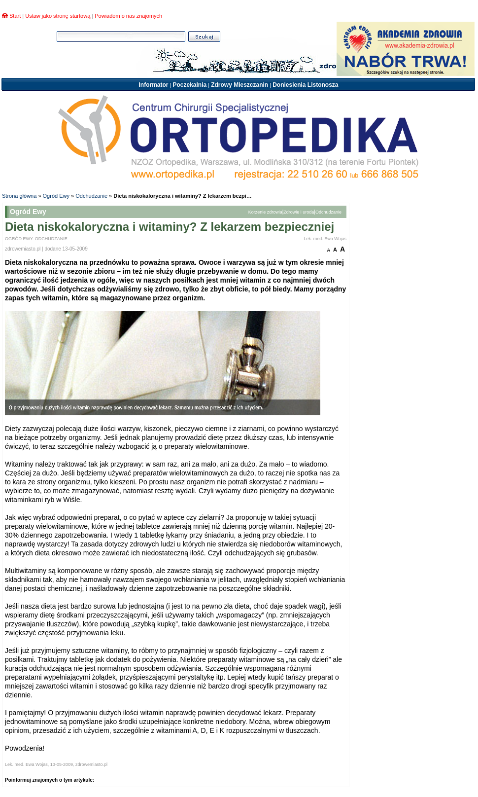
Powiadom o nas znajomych (128, 16)
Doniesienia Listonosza (305, 84)
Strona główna (19, 196)
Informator (153, 84)
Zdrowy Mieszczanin (239, 84)
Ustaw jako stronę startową (57, 16)
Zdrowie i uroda (298, 212)
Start (15, 16)
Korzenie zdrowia (265, 212)
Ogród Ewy (56, 196)
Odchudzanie (91, 196)
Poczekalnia (189, 84)
